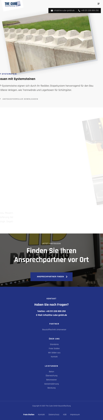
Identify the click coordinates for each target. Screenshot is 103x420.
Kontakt (54, 356)
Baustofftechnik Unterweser (54, 329)
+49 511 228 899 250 (88, 10)
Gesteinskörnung (51, 384)
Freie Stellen (54, 348)
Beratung (51, 388)
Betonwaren (51, 379)
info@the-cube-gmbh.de (63, 10)
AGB (65, 414)
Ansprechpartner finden (50, 276)
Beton (51, 371)
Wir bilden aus (54, 352)
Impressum (75, 414)
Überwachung (51, 375)
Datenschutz (54, 414)
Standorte (54, 344)
